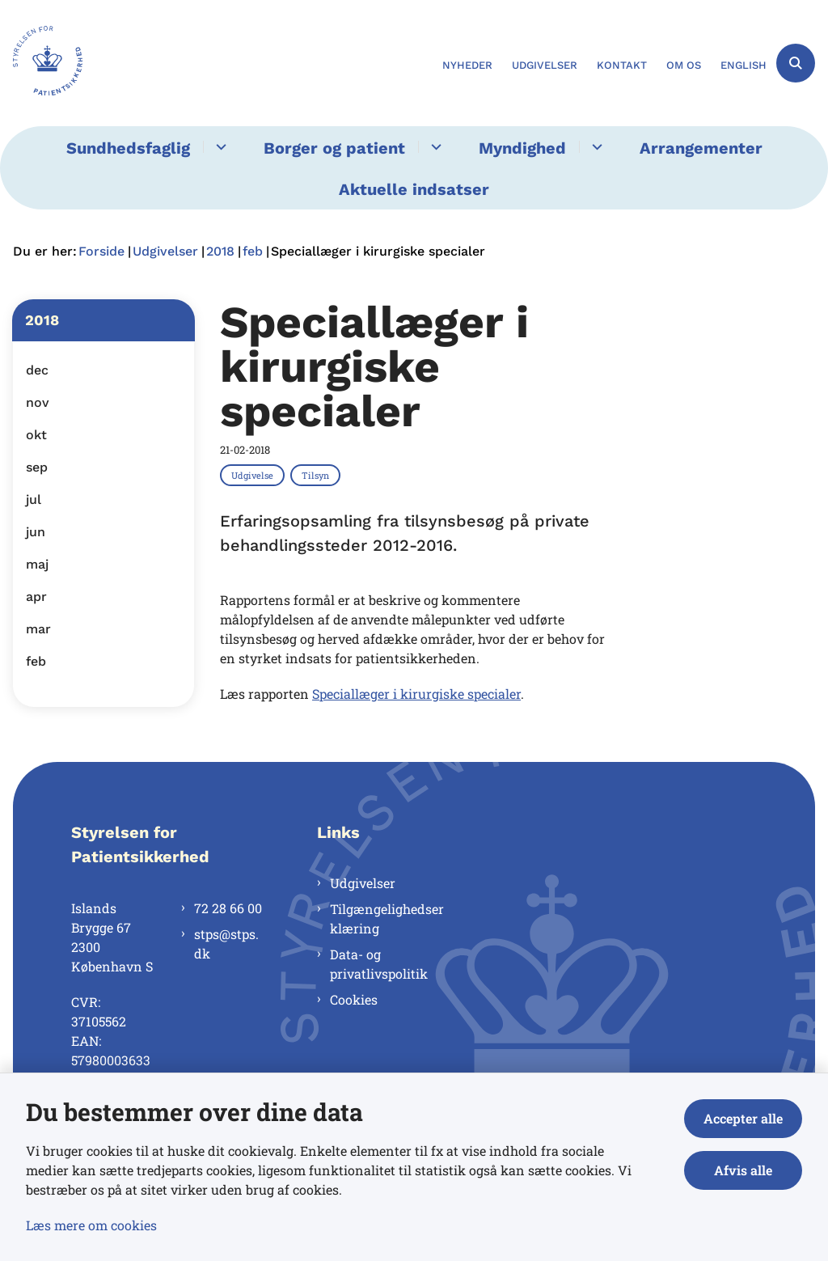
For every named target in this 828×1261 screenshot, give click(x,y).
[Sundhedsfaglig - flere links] (218, 147)
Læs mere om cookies (91, 1225)
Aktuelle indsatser (414, 189)
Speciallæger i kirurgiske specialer (416, 693)
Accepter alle (743, 1118)
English (743, 65)
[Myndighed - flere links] (594, 147)
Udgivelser (362, 882)
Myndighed (522, 148)
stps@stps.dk (226, 943)
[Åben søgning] (795, 63)
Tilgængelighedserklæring (387, 918)
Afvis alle (743, 1170)
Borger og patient (334, 148)
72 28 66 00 (228, 907)
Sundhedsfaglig (128, 148)
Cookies (354, 999)
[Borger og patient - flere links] (434, 147)
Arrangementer (701, 148)
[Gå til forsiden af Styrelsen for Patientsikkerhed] (41, 63)
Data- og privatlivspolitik (379, 964)
